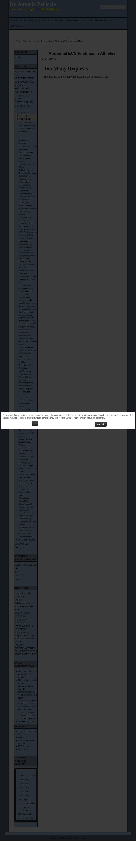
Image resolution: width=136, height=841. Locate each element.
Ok (35, 423)
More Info (100, 424)
